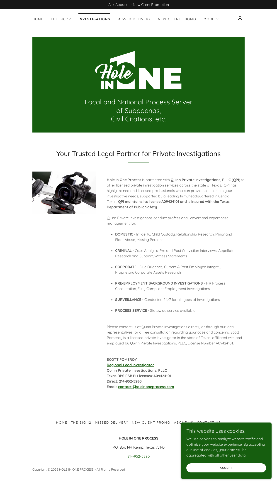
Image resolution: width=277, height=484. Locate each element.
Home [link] (38, 19)
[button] (211, 19)
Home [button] (61, 422)
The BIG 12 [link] (61, 19)
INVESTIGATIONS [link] (94, 19)
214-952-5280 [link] (138, 456)
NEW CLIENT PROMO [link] (177, 19)
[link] (138, 70)
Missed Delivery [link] (134, 19)
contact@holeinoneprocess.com (146, 386)
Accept (226, 467)
